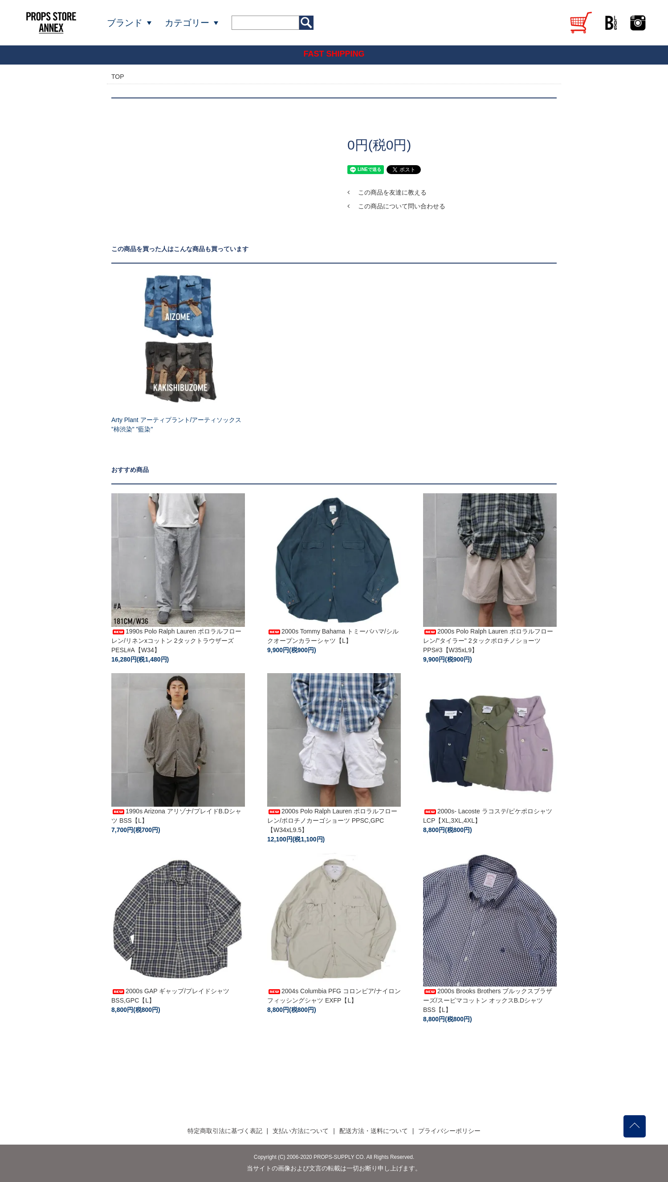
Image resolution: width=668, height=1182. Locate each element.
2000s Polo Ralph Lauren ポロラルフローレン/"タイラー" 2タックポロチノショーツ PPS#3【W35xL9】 (488, 641)
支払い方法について (301, 1130)
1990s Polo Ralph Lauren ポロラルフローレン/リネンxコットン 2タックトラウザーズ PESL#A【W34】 (176, 641)
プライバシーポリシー (449, 1130)
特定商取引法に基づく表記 (224, 1130)
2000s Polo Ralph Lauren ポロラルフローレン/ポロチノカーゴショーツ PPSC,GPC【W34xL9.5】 (332, 820)
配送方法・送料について (373, 1130)
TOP (117, 76)
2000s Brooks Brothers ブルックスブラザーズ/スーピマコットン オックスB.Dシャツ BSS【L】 (487, 1000)
